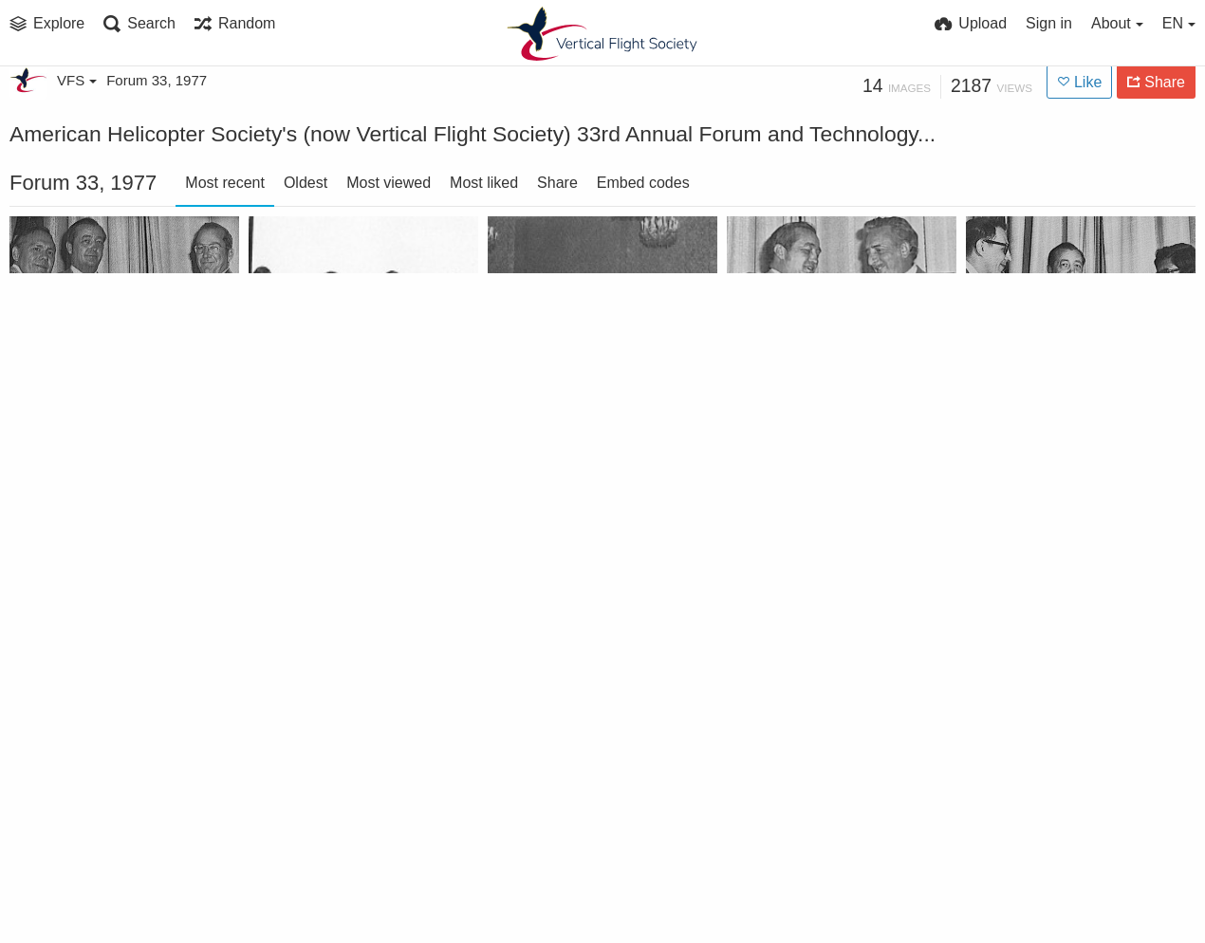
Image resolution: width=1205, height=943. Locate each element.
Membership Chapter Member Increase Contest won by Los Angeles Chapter (103, 652)
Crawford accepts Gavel (581, 891)
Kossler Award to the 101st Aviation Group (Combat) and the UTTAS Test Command (342, 652)
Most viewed (388, 183)
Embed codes (643, 183)
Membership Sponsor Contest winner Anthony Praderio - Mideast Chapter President (820, 413)
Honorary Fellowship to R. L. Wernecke (1059, 652)
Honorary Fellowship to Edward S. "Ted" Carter (103, 891)
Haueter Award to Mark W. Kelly (820, 891)
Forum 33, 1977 (156, 80)
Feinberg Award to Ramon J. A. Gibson (342, 891)
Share (557, 183)
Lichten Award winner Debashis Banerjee (1059, 413)
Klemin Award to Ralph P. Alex (581, 652)
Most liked (484, 183)
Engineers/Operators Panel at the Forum (581, 413)
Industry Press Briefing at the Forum (820, 652)
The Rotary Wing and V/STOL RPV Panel (342, 413)
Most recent (225, 183)
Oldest (305, 183)
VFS (77, 80)
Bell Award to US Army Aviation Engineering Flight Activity (103, 413)
